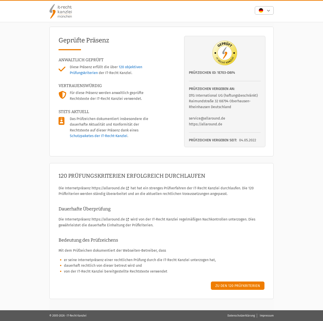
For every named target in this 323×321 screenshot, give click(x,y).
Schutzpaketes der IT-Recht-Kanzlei (98, 136)
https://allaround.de (108, 188)
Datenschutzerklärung (241, 315)
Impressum (267, 315)
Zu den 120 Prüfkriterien (237, 286)
